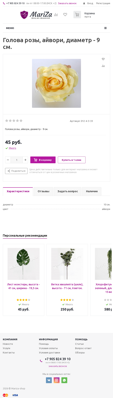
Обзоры (80, 352)
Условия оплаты (48, 348)
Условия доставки (49, 352)
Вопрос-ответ (83, 348)
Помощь (81, 339)
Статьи (79, 344)
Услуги (6, 348)
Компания (10, 339)
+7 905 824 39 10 (15, 3)
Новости (8, 344)
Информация (48, 339)
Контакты (9, 352)
